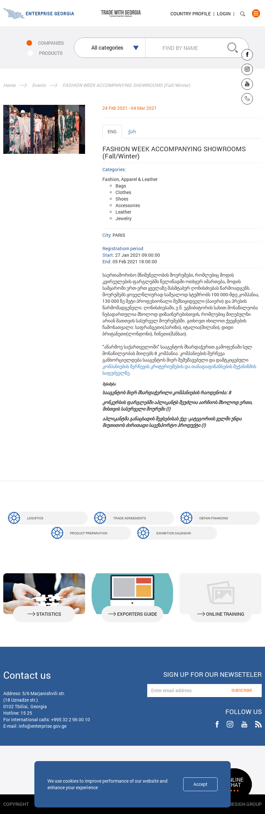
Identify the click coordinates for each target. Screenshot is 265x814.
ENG (112, 131)
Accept (200, 784)
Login (224, 13)
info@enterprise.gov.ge (42, 726)
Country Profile (190, 13)
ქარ (132, 131)
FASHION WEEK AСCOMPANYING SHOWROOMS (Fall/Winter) (126, 85)
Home (9, 85)
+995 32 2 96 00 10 (70, 719)
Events (39, 85)
